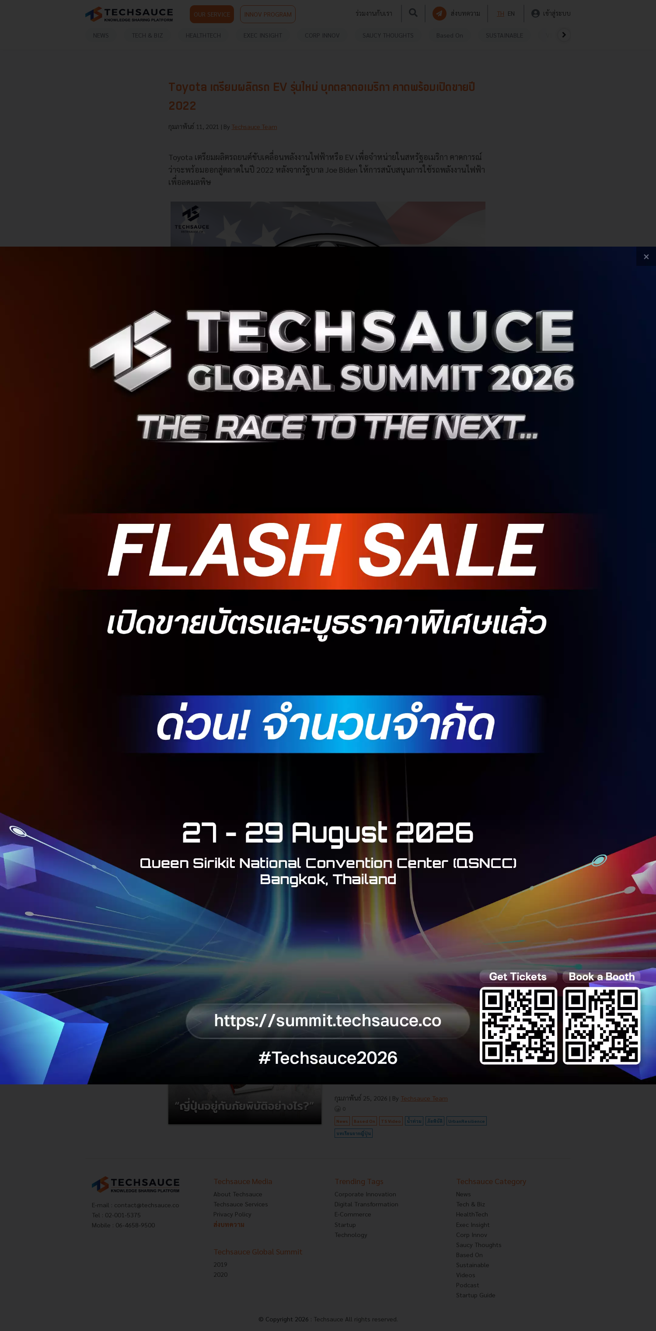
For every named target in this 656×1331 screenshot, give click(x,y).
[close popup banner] (646, 256)
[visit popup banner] (328, 666)
